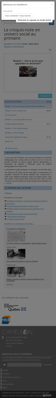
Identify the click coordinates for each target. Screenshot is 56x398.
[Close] (52, 4)
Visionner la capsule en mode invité (34, 20)
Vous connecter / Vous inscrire (18, 15)
